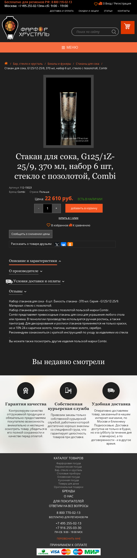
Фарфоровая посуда (68, 463)
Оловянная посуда (68, 476)
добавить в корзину (84, 208)
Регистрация (122, 3)
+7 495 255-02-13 (29, 6)
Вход (108, 3)
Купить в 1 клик (68, 218)
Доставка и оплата (61, 10)
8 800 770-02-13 (61, 2)
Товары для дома (68, 483)
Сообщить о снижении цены (30, 234)
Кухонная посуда (68, 480)
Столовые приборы (68, 473)
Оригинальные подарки (68, 487)
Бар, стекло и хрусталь (28, 64)
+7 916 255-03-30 (68, 528)
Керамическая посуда (68, 466)
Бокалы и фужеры (59, 64)
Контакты (124, 10)
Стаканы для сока (87, 64)
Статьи (108, 10)
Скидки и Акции (89, 10)
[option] (68, 111)
